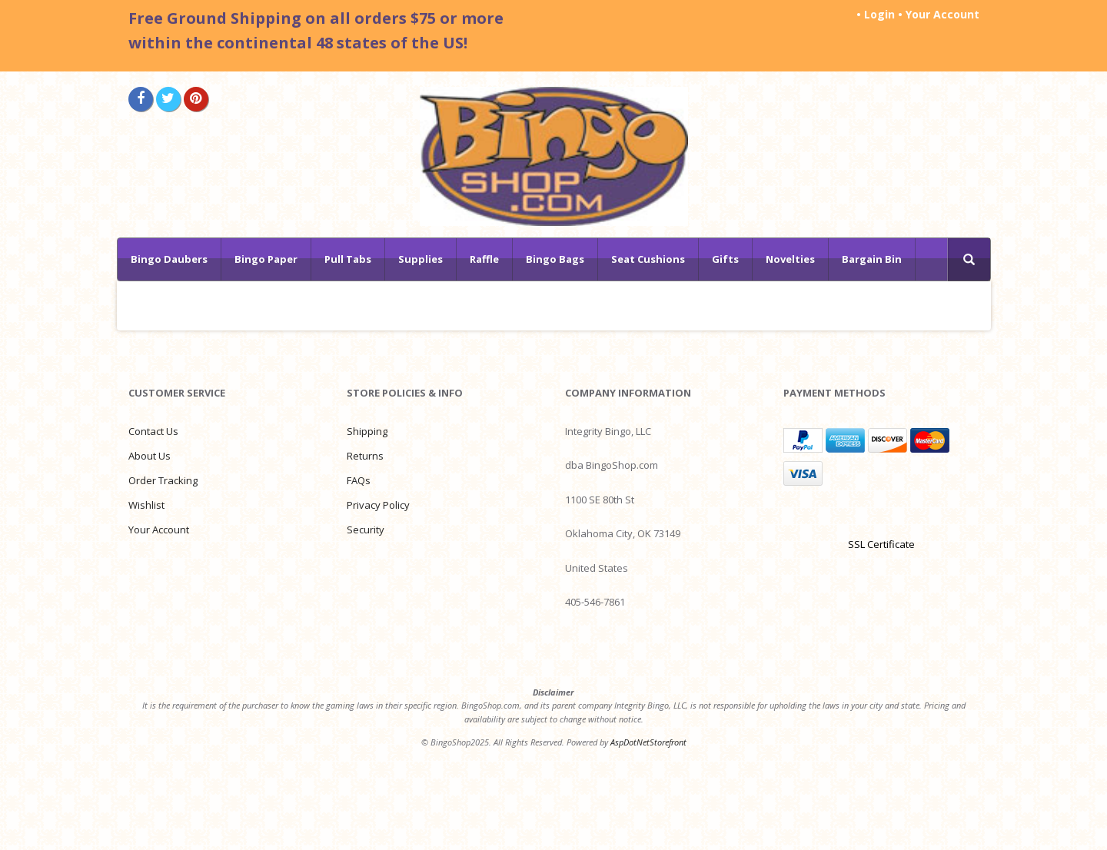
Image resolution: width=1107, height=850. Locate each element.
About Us (149, 456)
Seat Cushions (648, 259)
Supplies (420, 259)
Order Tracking (163, 480)
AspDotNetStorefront (648, 742)
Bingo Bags (555, 259)
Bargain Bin (872, 259)
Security (365, 529)
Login (879, 14)
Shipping (367, 431)
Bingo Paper (266, 259)
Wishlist (146, 505)
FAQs (359, 480)
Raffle (484, 259)
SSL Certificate (881, 544)
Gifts (725, 259)
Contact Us (153, 431)
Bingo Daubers (169, 259)
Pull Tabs (347, 259)
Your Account (942, 14)
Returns (365, 456)
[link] (881, 517)
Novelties (790, 259)
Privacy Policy (378, 505)
